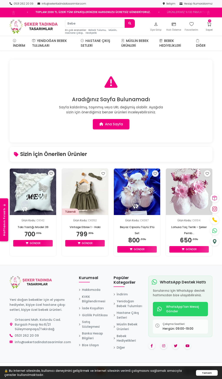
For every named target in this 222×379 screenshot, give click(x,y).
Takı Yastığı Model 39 (33, 227)
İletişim (169, 3)
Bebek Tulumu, (97, 30)
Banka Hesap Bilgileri (91, 335)
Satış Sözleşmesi (89, 324)
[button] (75, 43)
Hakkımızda (89, 290)
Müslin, (113, 30)
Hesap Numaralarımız (196, 3)
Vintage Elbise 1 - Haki (85, 227)
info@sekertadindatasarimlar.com (62, 3)
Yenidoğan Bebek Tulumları (49, 43)
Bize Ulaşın (89, 345)
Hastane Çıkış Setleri (95, 43)
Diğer (201, 43)
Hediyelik (91, 33)
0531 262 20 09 (22, 3)
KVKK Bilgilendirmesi (92, 299)
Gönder (33, 243)
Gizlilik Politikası (93, 315)
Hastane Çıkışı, (74, 33)
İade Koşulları (91, 308)
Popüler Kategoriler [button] (124, 280)
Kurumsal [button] (88, 278)
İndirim (19, 43)
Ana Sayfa (111, 124)
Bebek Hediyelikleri (170, 43)
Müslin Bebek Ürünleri (135, 43)
